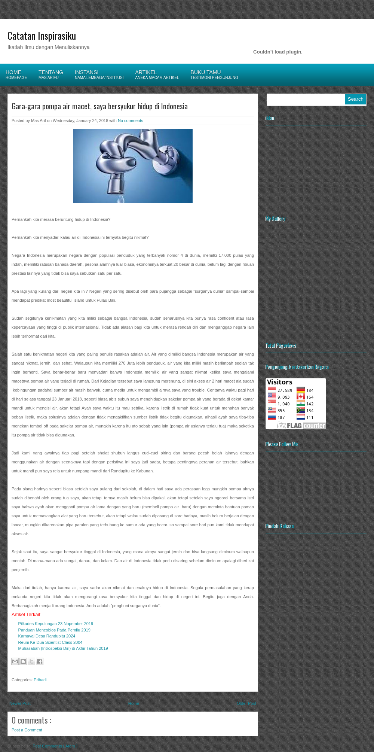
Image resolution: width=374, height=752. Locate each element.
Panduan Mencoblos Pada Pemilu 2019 (54, 630)
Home (133, 703)
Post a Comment (27, 730)
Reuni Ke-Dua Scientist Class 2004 (50, 642)
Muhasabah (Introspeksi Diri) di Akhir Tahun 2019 (63, 648)
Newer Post (20, 703)
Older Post (246, 703)
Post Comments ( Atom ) (55, 746)
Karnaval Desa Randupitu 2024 (47, 636)
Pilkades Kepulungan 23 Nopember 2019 (56, 623)
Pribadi (40, 680)
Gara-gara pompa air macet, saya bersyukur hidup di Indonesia (100, 106)
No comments (130, 120)
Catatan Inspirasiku (41, 35)
